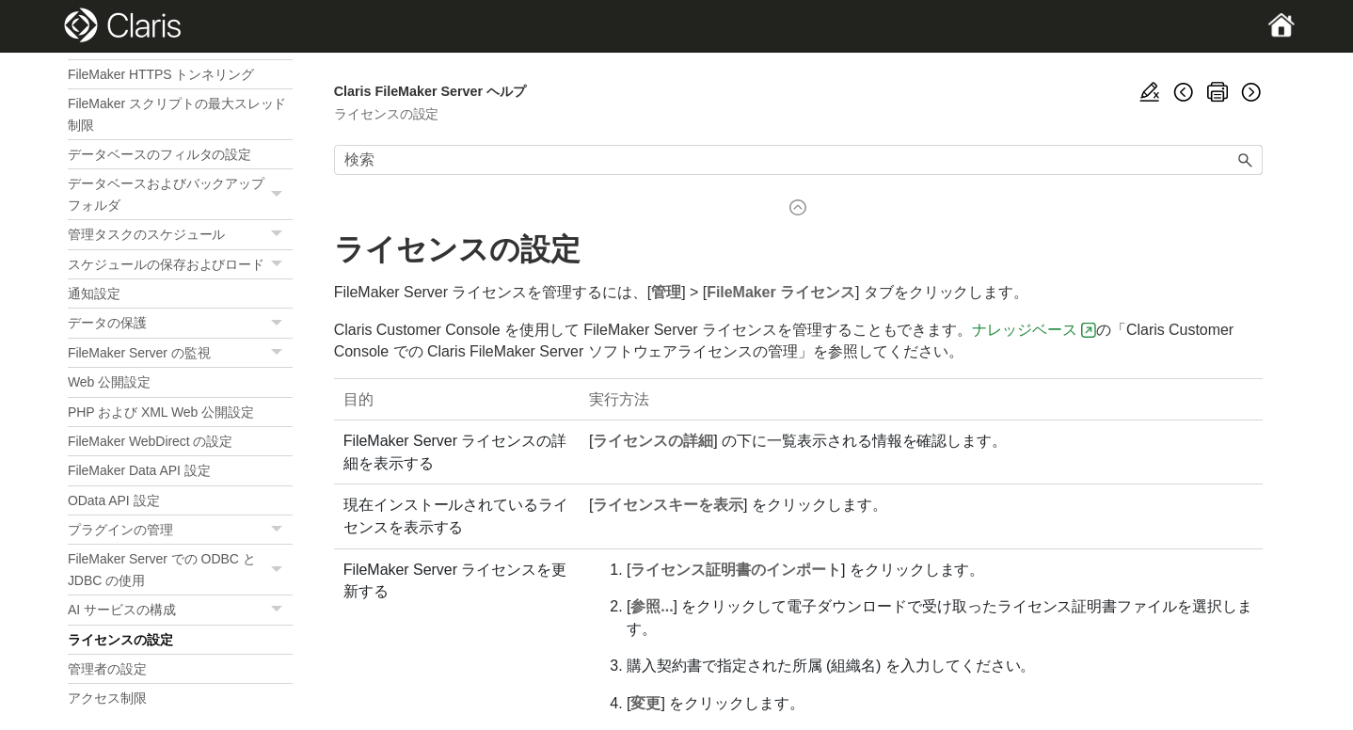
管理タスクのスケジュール (180, 234)
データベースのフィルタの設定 (159, 154)
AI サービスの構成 (180, 610)
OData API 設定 (114, 500)
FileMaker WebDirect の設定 (150, 441)
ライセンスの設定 (120, 639)
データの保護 (180, 323)
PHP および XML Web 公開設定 (161, 412)
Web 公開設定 (109, 381)
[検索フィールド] (798, 160)
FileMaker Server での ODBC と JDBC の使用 (180, 570)
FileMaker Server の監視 (180, 353)
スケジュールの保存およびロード (180, 264)
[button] (279, 194)
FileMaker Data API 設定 (139, 470)
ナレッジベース (1024, 330)
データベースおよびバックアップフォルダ (180, 194)
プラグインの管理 (180, 530)
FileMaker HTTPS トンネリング (161, 74)
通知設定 (94, 293)
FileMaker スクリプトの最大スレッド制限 (177, 114)
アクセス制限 (107, 698)
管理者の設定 (107, 668)
